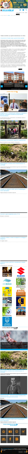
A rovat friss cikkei (12, 91)
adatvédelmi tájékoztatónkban (8, 448)
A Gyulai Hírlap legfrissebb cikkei (9, 328)
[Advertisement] (14, 26)
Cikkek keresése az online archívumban (10, 425)
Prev (2, 346)
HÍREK (9, 15)
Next (26, 346)
